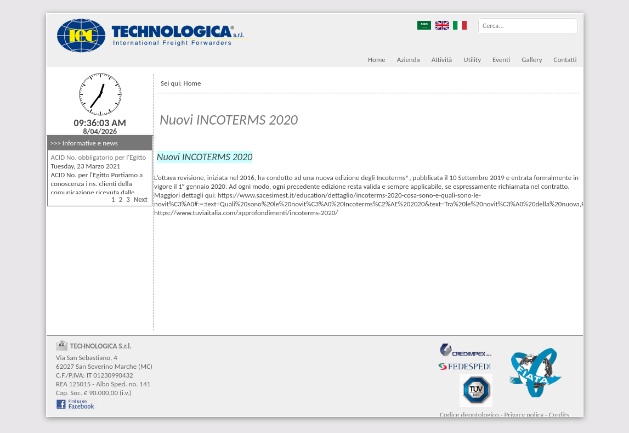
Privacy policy (524, 414)
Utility (472, 59)
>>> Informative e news (84, 143)
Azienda (408, 59)
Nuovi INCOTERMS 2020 (229, 119)
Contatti (565, 59)
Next (141, 199)
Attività (442, 59)
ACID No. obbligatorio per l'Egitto (98, 157)
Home (377, 59)
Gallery (532, 59)
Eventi (501, 59)
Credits (559, 414)
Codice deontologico (469, 414)
